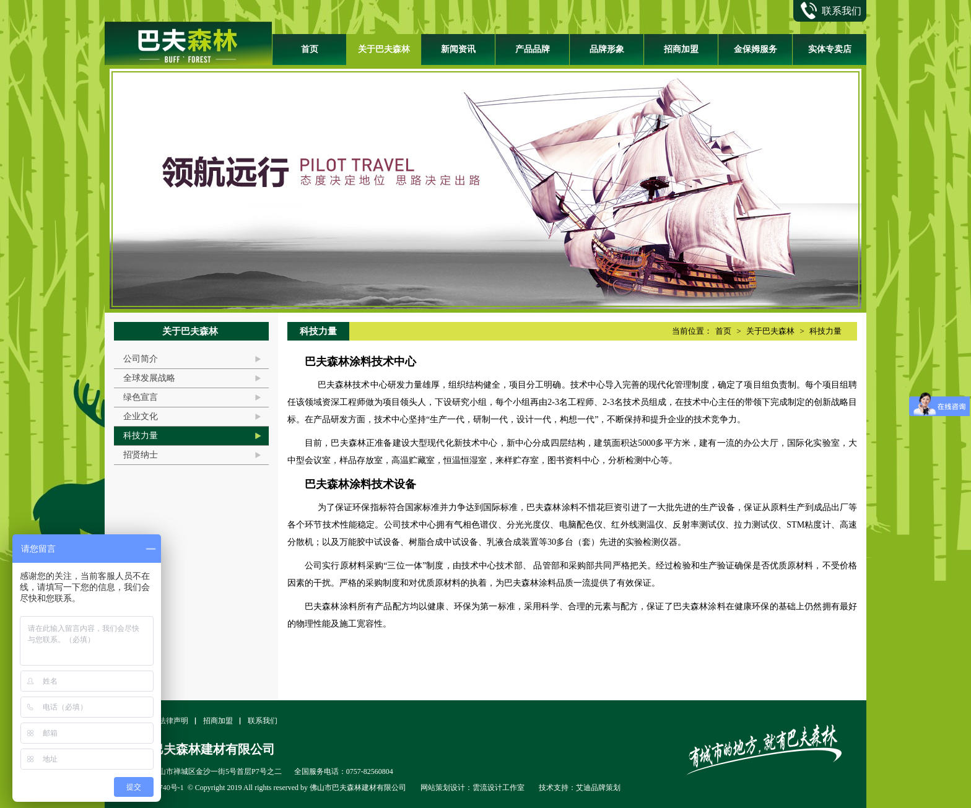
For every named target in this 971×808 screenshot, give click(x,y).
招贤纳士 (140, 454)
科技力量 (140, 435)
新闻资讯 (458, 49)
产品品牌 (532, 49)
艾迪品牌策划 (598, 787)
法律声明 (173, 720)
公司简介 (140, 358)
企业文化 (140, 416)
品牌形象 (607, 49)
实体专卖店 (829, 49)
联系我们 (262, 720)
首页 (309, 49)
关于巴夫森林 (384, 49)
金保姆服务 (755, 49)
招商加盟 (681, 49)
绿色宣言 (140, 397)
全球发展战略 (149, 378)
